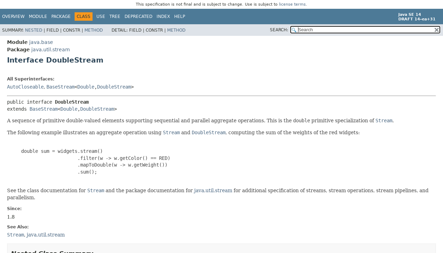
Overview (13, 16)
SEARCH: (279, 29)
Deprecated (138, 16)
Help (179, 16)
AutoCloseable (25, 87)
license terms (292, 4)
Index (163, 16)
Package (61, 16)
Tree (114, 16)
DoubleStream (114, 87)
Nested (33, 30)
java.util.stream (50, 49)
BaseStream (60, 87)
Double (85, 87)
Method (93, 30)
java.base (41, 42)
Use (100, 16)
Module (38, 16)
